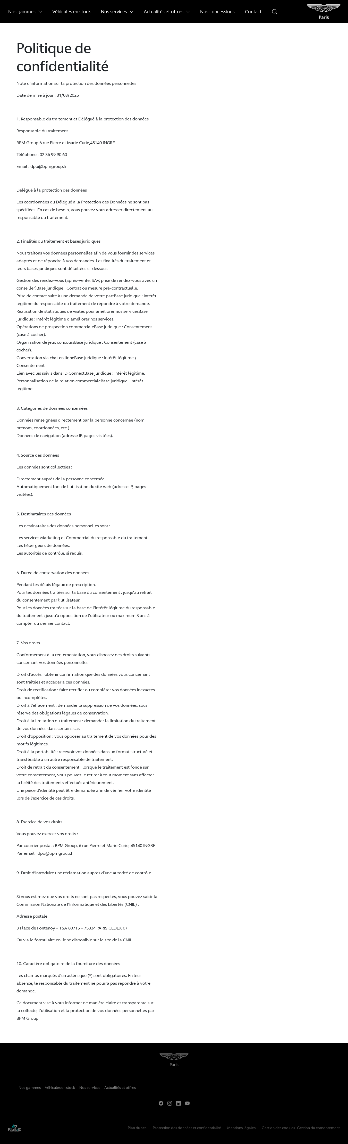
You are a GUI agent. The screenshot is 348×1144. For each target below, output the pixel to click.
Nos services (117, 11)
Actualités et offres (167, 11)
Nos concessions (217, 11)
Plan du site (137, 1127)
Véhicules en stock (71, 11)
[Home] (174, 1062)
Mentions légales (241, 1127)
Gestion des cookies (278, 1127)
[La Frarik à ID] (14, 1128)
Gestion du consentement (318, 1127)
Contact (253, 11)
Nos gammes (25, 11)
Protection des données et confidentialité (187, 1127)
